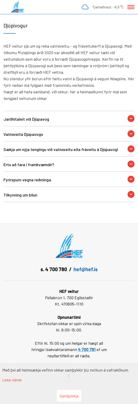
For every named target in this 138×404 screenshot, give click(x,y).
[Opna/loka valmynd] (131, 7)
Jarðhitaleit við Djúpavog (26, 119)
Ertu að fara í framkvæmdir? (28, 164)
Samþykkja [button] (69, 395)
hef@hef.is (86, 269)
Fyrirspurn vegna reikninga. (27, 179)
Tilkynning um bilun (20, 194)
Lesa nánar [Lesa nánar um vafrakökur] (12, 379)
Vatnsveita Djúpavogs (23, 134)
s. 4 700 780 (53, 269)
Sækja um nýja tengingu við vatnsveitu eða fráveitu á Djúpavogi (60, 149)
